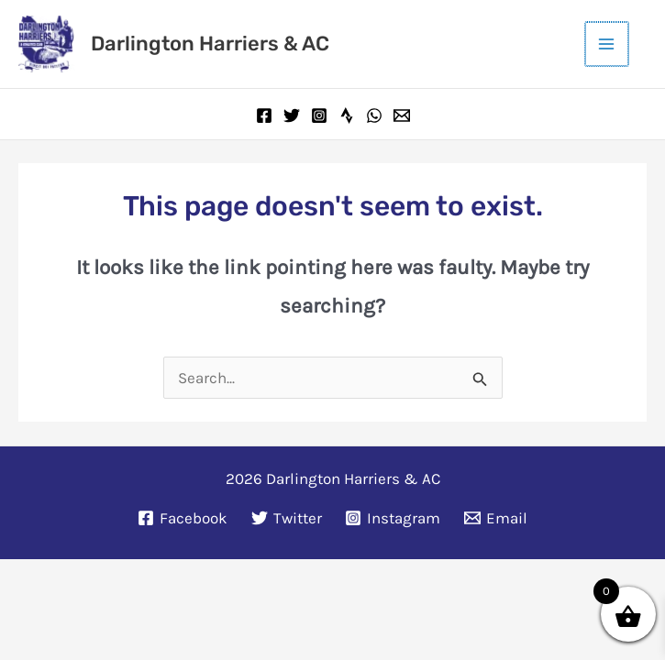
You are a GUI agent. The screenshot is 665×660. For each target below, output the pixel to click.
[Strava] (346, 113)
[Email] (401, 113)
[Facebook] (264, 113)
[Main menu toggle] (608, 43)
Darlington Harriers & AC (208, 42)
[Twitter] (291, 113)
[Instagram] (319, 113)
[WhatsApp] (374, 113)
